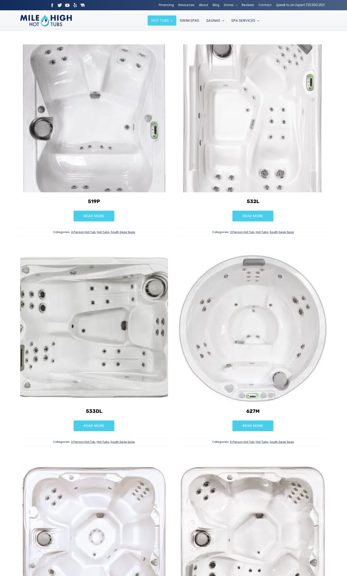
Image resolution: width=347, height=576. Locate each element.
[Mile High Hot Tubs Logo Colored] (46, 16)
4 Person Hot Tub (83, 232)
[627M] (253, 257)
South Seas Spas (123, 232)
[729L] (253, 467)
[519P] (94, 47)
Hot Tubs (103, 232)
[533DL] (94, 257)
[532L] (253, 47)
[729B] (94, 467)
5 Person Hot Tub (242, 442)
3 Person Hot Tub (242, 232)
